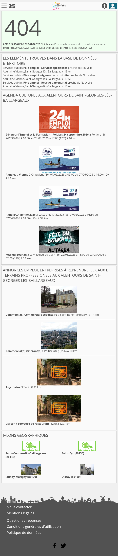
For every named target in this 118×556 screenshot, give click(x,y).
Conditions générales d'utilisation (34, 526)
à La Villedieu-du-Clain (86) (33, 254)
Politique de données (24, 532)
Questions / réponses (24, 520)
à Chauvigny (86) (27, 174)
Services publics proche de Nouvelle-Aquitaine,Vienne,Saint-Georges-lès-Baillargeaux (48, 69)
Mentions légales (20, 513)
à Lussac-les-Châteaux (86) (37, 214)
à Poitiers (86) (56, 134)
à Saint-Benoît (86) (43, 315)
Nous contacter (19, 507)
